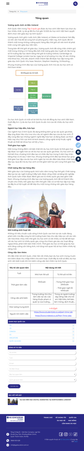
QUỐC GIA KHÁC (15, 341)
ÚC (10, 335)
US (10, 328)
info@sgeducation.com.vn (20, 445)
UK (10, 325)
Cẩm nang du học (69, 423)
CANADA (12, 331)
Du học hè (61, 420)
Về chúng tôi (60, 417)
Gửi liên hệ (14, 386)
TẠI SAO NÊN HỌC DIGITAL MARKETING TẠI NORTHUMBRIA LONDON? (45, 400)
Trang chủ (48, 417)
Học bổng (72, 420)
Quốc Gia (72, 417)
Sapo (76, 441)
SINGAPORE (13, 338)
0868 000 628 (15, 440)
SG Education (65, 439)
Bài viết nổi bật (15, 395)
